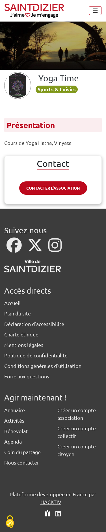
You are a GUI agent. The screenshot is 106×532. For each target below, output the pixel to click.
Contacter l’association (53, 187)
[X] (35, 249)
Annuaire (14, 410)
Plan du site (17, 313)
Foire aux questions (26, 376)
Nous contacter (21, 462)
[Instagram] (55, 249)
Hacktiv (50, 502)
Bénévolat (16, 431)
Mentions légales (23, 345)
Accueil (12, 303)
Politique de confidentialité (36, 355)
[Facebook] (14, 249)
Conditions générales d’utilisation (42, 366)
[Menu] (95, 10)
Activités (14, 420)
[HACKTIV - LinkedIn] (58, 514)
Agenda (13, 441)
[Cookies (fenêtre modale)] (10, 522)
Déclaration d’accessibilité (34, 324)
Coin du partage (22, 452)
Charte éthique (21, 334)
